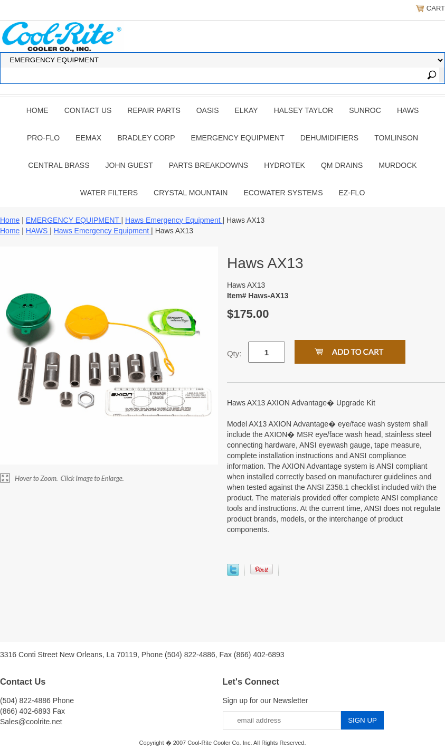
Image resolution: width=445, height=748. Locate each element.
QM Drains (342, 165)
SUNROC (365, 110)
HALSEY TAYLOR (304, 110)
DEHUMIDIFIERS (329, 138)
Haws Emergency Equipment (173, 220)
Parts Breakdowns (208, 165)
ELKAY (246, 110)
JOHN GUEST (129, 165)
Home (37, 110)
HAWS (408, 110)
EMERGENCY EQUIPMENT (238, 138)
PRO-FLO (43, 138)
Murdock (397, 165)
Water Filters (109, 192)
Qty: (234, 353)
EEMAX (88, 138)
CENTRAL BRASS (58, 165)
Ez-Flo (352, 192)
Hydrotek (284, 165)
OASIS (207, 110)
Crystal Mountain (191, 192)
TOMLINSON (396, 138)
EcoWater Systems (283, 192)
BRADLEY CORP (146, 138)
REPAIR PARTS (153, 110)
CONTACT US (88, 110)
